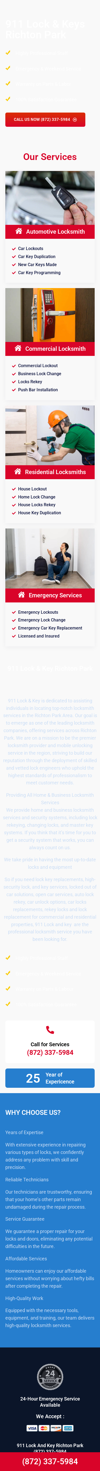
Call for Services (50, 1044)
